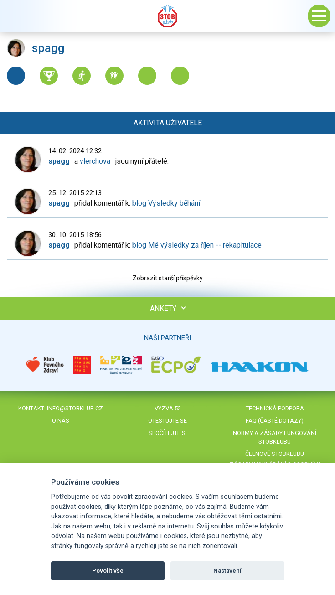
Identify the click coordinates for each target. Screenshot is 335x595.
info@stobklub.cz (75, 408)
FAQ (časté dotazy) (275, 420)
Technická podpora (275, 408)
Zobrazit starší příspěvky (168, 278)
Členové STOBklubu (274, 453)
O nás (60, 420)
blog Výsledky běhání (166, 203)
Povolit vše (108, 570)
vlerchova (95, 161)
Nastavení (227, 570)
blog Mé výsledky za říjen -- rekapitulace (197, 245)
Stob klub (168, 16)
